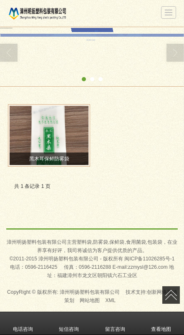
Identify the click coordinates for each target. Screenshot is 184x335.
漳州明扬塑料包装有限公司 (90, 292)
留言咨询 (115, 323)
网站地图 (90, 300)
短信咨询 (69, 323)
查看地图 (161, 323)
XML (111, 300)
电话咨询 (23, 323)
